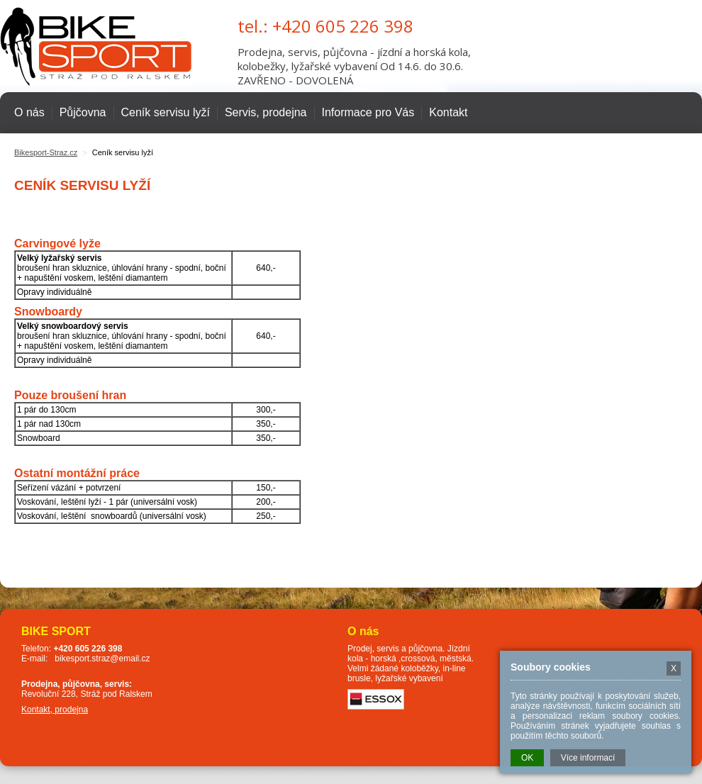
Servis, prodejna (266, 112)
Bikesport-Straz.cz (45, 152)
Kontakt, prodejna (54, 710)
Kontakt (448, 112)
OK (527, 758)
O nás (29, 112)
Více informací (588, 758)
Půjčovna (83, 112)
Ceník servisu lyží (165, 112)
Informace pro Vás (368, 112)
